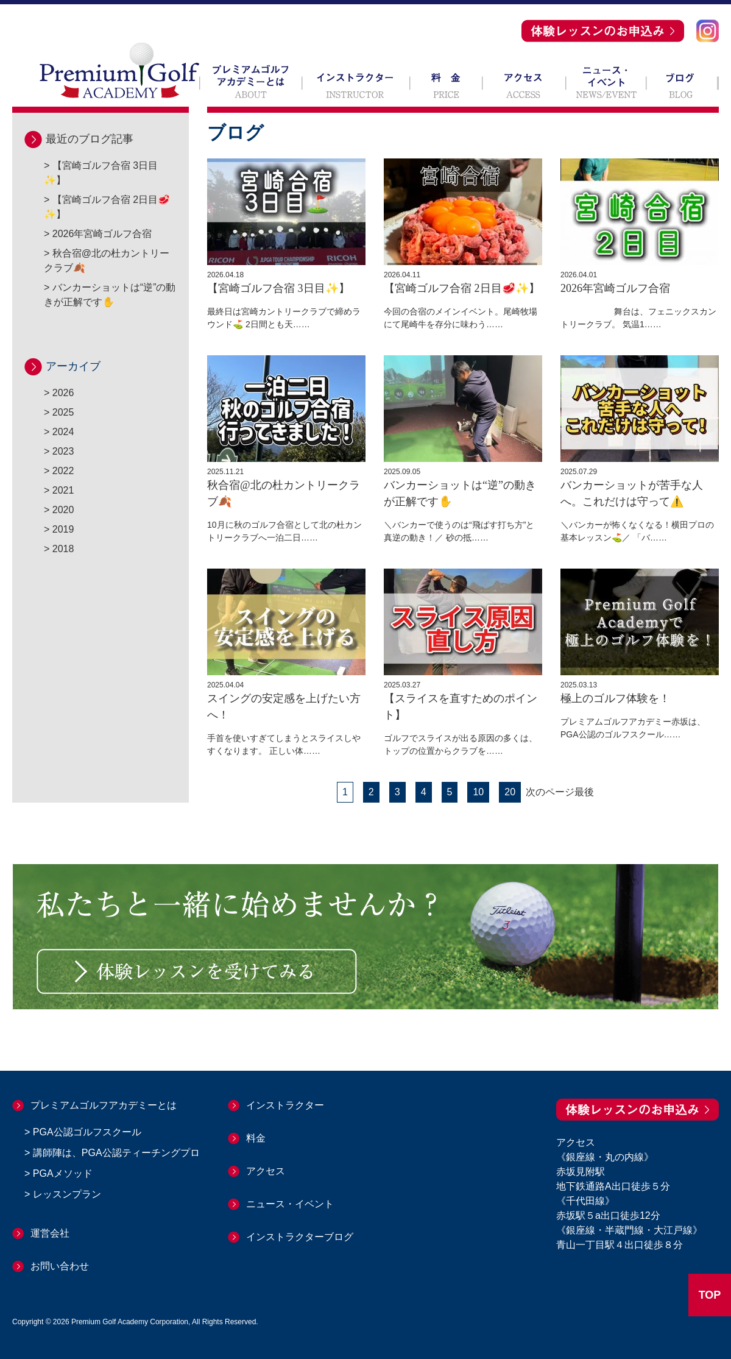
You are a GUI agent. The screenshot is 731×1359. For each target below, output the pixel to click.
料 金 (446, 81)
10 (478, 792)
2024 (63, 432)
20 (509, 792)
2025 (63, 412)
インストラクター (356, 81)
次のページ (550, 792)
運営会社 (49, 1233)
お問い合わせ (59, 1266)
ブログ (682, 81)
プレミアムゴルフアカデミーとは (250, 81)
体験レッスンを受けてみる (197, 971)
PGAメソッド (63, 1173)
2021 (63, 490)
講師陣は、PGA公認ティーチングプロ (116, 1153)
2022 (63, 471)
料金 (256, 1138)
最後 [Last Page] (584, 792)
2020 (63, 510)
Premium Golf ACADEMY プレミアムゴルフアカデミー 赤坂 (119, 70)
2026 (63, 393)
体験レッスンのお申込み (602, 31)
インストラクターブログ (299, 1237)
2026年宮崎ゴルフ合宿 (102, 234)
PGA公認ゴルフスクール (87, 1132)
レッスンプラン (67, 1194)
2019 (63, 529)
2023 (63, 451)
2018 (63, 549)
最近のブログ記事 (89, 139)
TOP (710, 1295)
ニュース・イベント (606, 81)
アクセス (524, 81)
